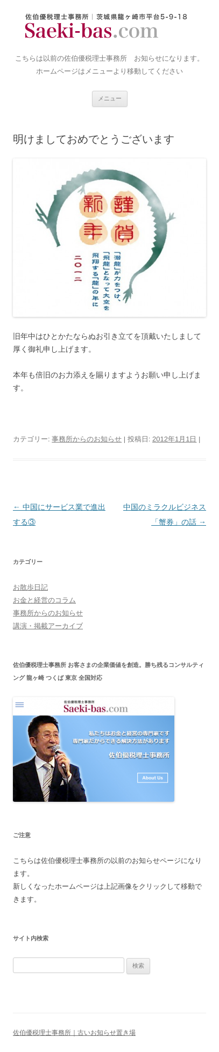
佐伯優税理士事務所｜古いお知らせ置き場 (109, 26)
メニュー (110, 98)
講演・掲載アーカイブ (48, 626)
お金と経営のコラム (44, 600)
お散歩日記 (30, 587)
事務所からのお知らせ (87, 439)
